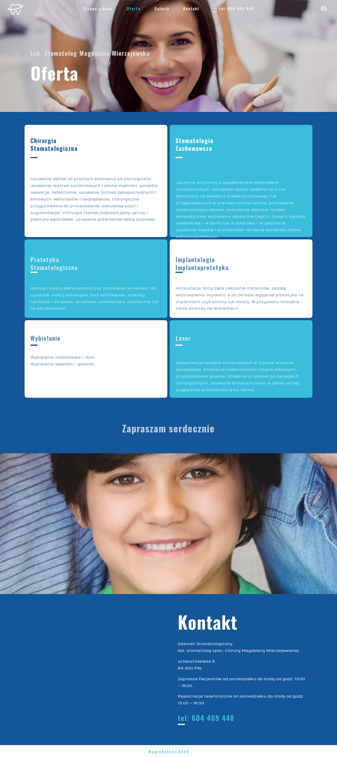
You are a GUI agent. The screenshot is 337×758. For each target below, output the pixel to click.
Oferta (133, 8)
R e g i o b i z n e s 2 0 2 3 (169, 751)
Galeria (161, 8)
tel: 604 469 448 (233, 9)
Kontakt (191, 8)
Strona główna (98, 8)
